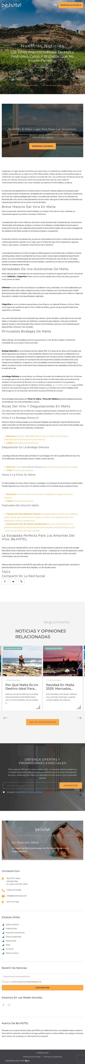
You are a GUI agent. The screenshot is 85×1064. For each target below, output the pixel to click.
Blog (8, 945)
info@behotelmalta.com (17, 896)
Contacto (10, 949)
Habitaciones (11, 928)
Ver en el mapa (13, 902)
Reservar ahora (12, 953)
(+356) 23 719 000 (14, 890)
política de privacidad (30, 792)
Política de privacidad (31, 1057)
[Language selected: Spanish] (74, 1061)
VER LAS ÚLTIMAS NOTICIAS (42, 722)
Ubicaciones (11, 941)
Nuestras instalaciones (15, 933)
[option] (69, 1062)
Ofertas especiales (13, 937)
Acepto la (30, 792)
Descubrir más (42, 68)
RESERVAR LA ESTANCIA (70, 5)
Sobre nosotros (12, 924)
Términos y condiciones (53, 1057)
